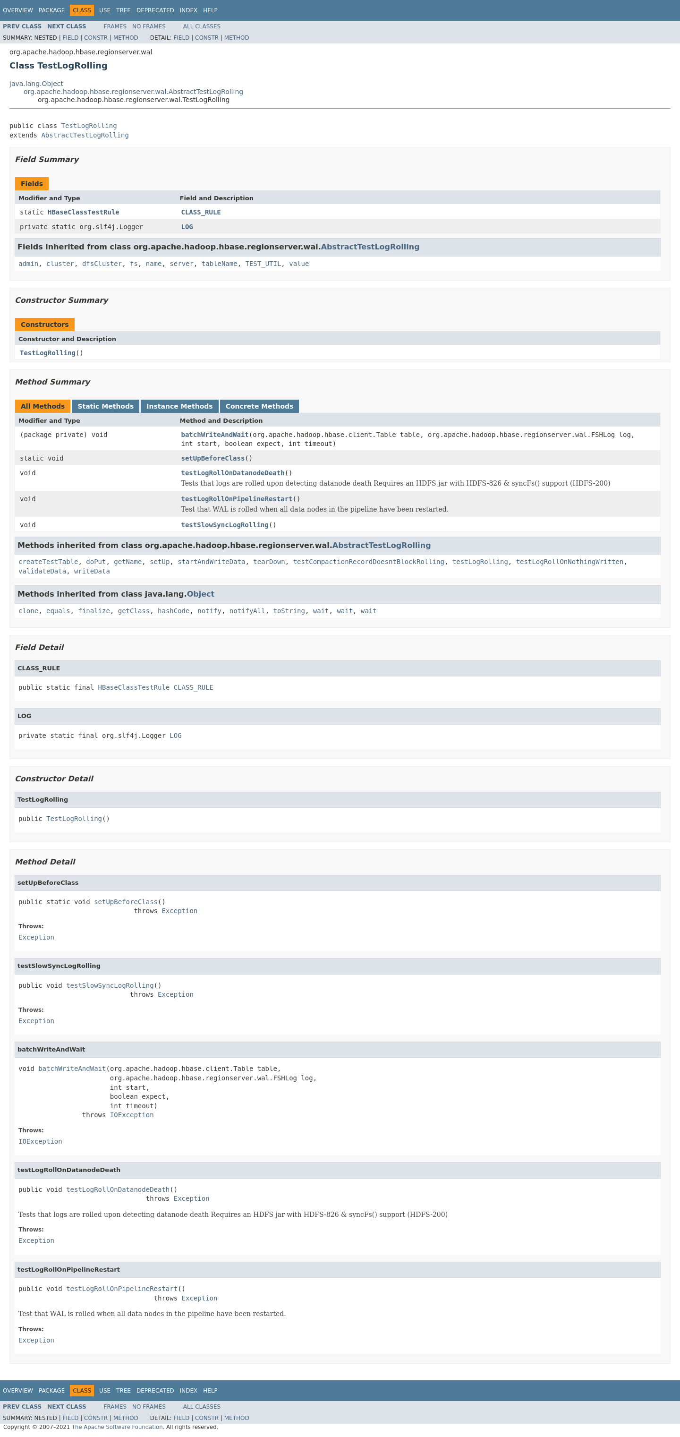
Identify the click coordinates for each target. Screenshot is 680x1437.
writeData (92, 571)
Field (70, 37)
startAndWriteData (211, 561)
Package (52, 10)
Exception (179, 911)
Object (201, 594)
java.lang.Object (36, 83)
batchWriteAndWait (215, 434)
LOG (187, 227)
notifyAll (247, 611)
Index (189, 10)
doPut (96, 561)
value (299, 263)
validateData (42, 571)
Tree (123, 10)
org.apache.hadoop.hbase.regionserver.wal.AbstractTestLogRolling (133, 91)
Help (210, 10)
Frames (115, 26)
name (154, 263)
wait (321, 611)
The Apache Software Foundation (117, 1427)
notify (209, 611)
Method (125, 37)
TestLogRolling (89, 125)
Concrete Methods (260, 406)
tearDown (269, 561)
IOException (132, 1115)
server (182, 263)
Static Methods (105, 406)
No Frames (149, 26)
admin (28, 263)
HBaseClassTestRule (83, 212)
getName (128, 561)
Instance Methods (179, 406)
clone (28, 611)
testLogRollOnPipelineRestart (237, 499)
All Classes (202, 26)
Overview (18, 10)
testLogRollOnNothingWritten (570, 561)
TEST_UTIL (263, 263)
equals (58, 611)
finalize (94, 611)
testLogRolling (480, 561)
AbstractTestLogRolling (84, 135)
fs (134, 263)
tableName (220, 263)
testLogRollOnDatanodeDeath (233, 473)
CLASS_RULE (201, 212)
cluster (60, 263)
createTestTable (48, 561)
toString (289, 611)
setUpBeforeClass (213, 458)
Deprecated (155, 10)
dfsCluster (102, 263)
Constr (96, 37)
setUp (160, 561)
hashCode (173, 611)
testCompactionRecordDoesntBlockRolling (368, 561)
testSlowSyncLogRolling (225, 525)
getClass (134, 611)
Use (104, 10)
